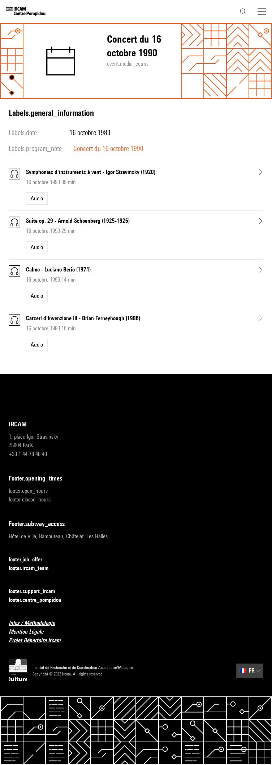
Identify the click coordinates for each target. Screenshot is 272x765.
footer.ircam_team (33, 568)
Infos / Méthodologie (36, 623)
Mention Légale (30, 632)
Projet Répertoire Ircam (39, 640)
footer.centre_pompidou (39, 600)
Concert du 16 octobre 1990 (108, 148)
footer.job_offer (30, 560)
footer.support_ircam (36, 591)
